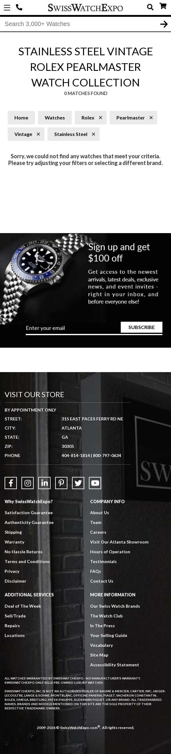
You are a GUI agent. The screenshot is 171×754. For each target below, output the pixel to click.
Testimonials (103, 561)
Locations (15, 635)
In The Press (102, 625)
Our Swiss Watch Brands (115, 606)
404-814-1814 (20, 7)
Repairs (12, 625)
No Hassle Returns (24, 551)
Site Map (99, 654)
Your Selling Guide (108, 635)
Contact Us (101, 581)
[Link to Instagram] (27, 483)
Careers (98, 532)
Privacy (12, 571)
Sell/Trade (15, 615)
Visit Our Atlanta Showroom (119, 541)
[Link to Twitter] (78, 483)
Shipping (13, 532)
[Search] (85, 24)
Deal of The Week (23, 606)
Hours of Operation (110, 551)
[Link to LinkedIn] (44, 483)
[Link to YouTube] (95, 483)
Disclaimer (15, 581)
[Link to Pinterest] (61, 483)
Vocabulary (101, 645)
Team (95, 522)
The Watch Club (106, 615)
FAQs (95, 571)
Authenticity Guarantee (29, 522)
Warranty (14, 541)
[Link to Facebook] (11, 483)
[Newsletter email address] (94, 330)
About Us (99, 512)
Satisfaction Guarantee (29, 512)
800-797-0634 (107, 455)
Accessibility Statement (114, 664)
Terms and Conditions (27, 561)
